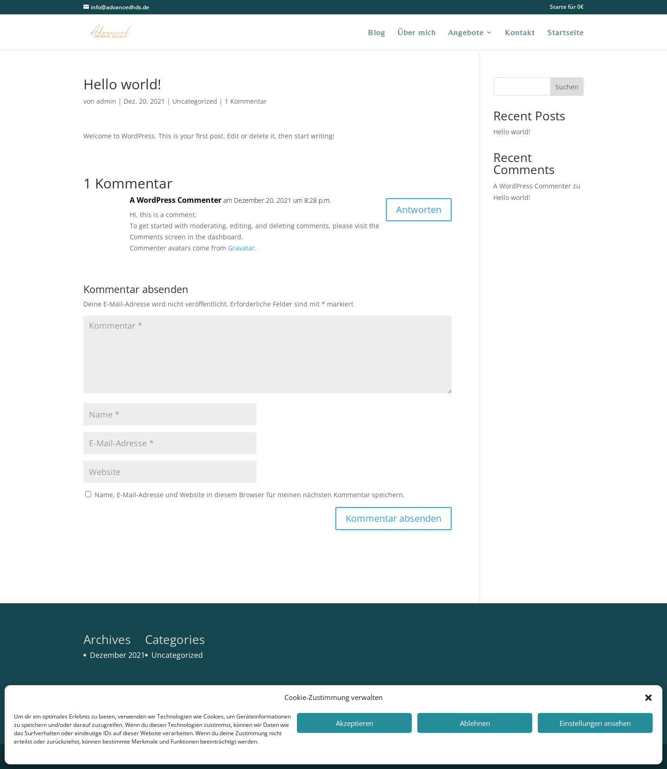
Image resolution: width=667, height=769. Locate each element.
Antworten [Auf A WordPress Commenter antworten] (418, 209)
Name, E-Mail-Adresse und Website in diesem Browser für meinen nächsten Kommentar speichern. (249, 494)
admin (106, 101)
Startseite (565, 33)
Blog (376, 33)
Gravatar (241, 248)
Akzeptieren (354, 723)
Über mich (416, 33)
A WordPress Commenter (175, 200)
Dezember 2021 (117, 655)
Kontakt (520, 33)
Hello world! (511, 131)
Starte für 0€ (567, 7)
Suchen (567, 86)
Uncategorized (194, 101)
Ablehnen (475, 723)
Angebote (466, 33)
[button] (648, 697)
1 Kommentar (246, 101)
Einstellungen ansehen (595, 723)
